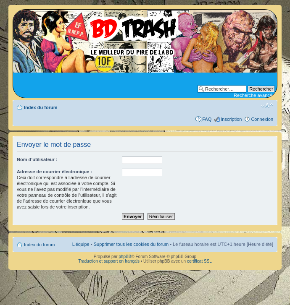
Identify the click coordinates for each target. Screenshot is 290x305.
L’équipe (81, 244)
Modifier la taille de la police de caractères (267, 105)
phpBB (125, 256)
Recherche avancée (254, 95)
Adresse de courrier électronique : (54, 171)
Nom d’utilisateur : (37, 159)
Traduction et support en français (109, 261)
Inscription (231, 119)
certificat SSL (199, 261)
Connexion (262, 119)
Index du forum (40, 107)
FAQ (206, 119)
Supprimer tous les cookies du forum (131, 244)
